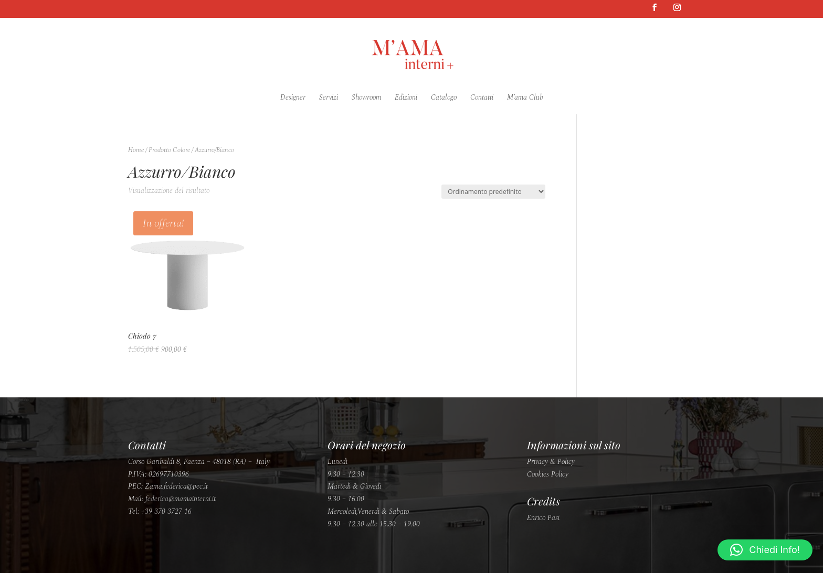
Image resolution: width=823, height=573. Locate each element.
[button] (765, 549)
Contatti (481, 98)
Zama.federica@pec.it (176, 486)
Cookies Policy (547, 474)
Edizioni (406, 98)
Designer (292, 98)
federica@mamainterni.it (180, 498)
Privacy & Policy (551, 461)
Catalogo (444, 98)
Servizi (328, 98)
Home (136, 150)
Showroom (366, 98)
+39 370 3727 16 (166, 511)
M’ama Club (525, 98)
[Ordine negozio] (493, 192)
